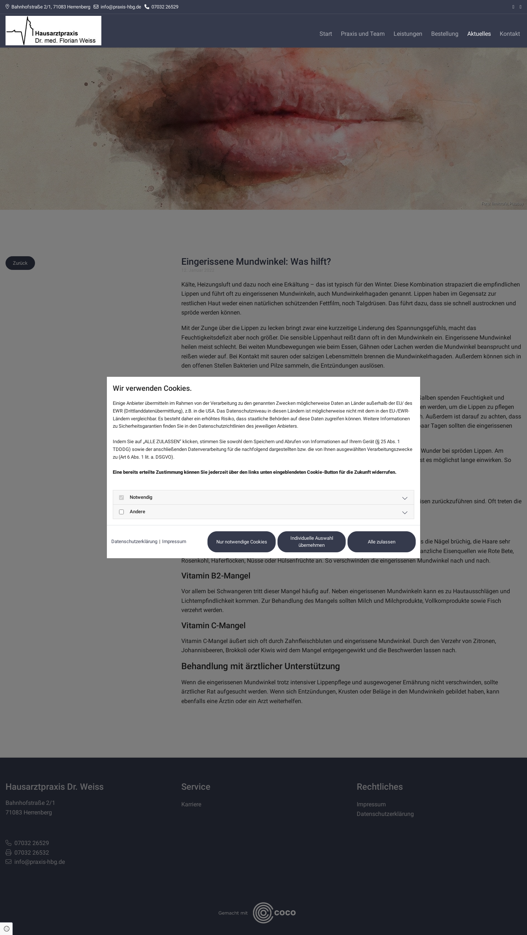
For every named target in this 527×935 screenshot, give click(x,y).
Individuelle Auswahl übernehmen (311, 541)
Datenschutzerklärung (134, 541)
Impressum (174, 541)
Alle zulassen (381, 542)
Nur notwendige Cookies (241, 542)
